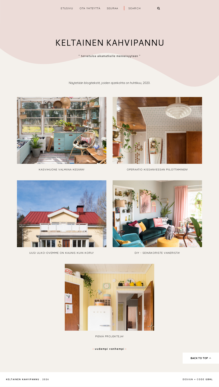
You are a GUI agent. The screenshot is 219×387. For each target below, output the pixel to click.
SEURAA (112, 8)
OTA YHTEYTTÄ (90, 8)
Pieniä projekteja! (109, 336)
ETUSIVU (67, 8)
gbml (209, 379)
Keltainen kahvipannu (109, 42)
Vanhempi (118, 348)
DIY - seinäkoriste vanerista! (157, 252)
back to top (201, 358)
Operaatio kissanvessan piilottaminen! (157, 169)
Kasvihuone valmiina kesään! (62, 169)
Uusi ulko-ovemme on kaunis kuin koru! (61, 252)
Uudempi (101, 348)
